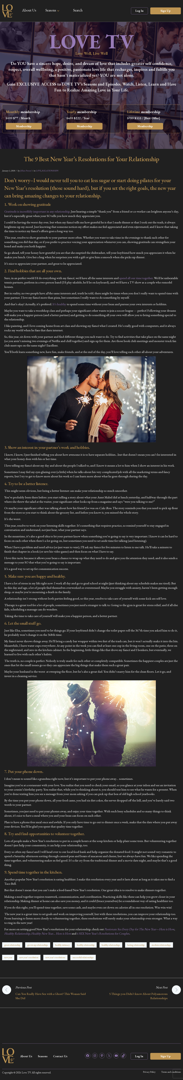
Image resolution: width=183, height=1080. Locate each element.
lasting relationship (136, 944)
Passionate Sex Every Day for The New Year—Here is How (139, 929)
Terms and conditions (171, 1072)
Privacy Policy (149, 1072)
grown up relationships (37, 944)
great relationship (12, 944)
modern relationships (161, 944)
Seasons (50, 10)
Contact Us (60, 1056)
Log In (139, 11)
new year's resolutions (55, 957)
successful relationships (83, 957)
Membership (23, 126)
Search (77, 10)
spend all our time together (136, 278)
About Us (29, 10)
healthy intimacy (62, 944)
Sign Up (166, 11)
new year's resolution (28, 957)
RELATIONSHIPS (50, 170)
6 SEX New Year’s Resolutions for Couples (103, 933)
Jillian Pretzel (25, 170)
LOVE (38, 170)
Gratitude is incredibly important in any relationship (37, 211)
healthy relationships (111, 944)
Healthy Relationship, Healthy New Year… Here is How (37, 933)
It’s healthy (59, 304)
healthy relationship (86, 944)
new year (8, 957)
